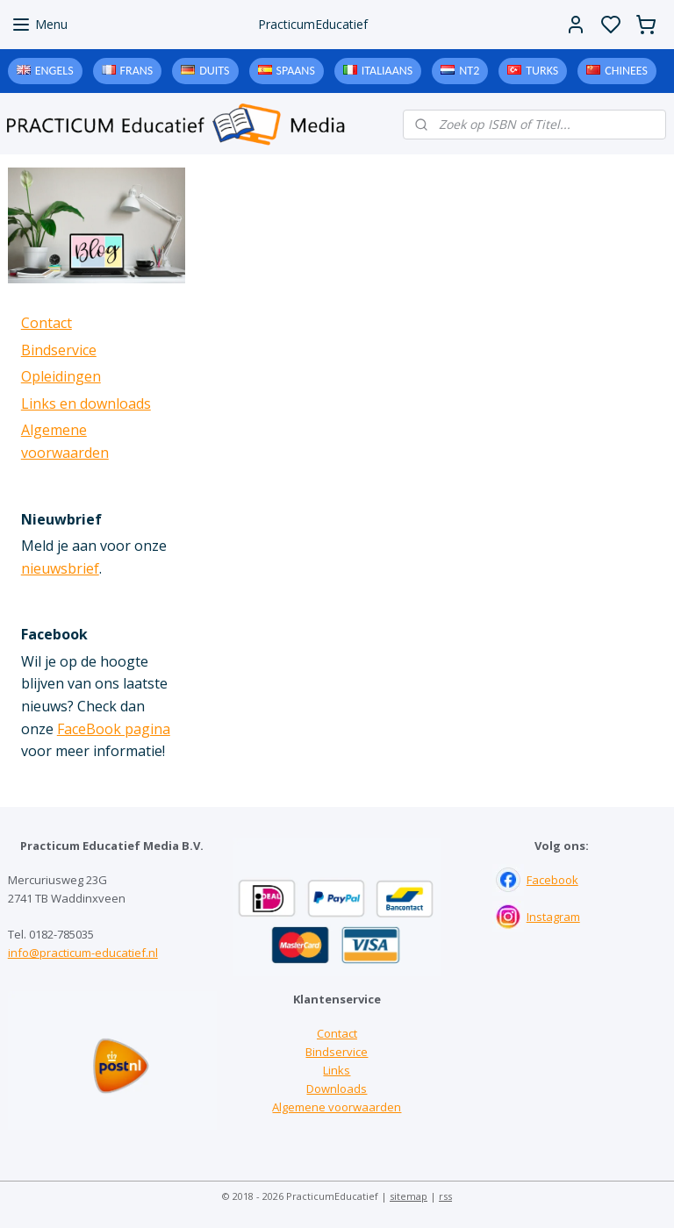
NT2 (469, 70)
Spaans (295, 70)
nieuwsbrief (60, 568)
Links (336, 1070)
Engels (54, 70)
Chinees (626, 70)
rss (445, 1196)
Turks (542, 70)
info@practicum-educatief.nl (83, 952)
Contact (46, 322)
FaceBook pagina (113, 729)
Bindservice (59, 350)
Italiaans (387, 70)
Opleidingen (61, 376)
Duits (214, 70)
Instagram (553, 917)
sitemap (408, 1196)
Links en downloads (86, 403)
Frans (137, 70)
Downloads (336, 1088)
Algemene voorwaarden (336, 1107)
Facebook (552, 880)
